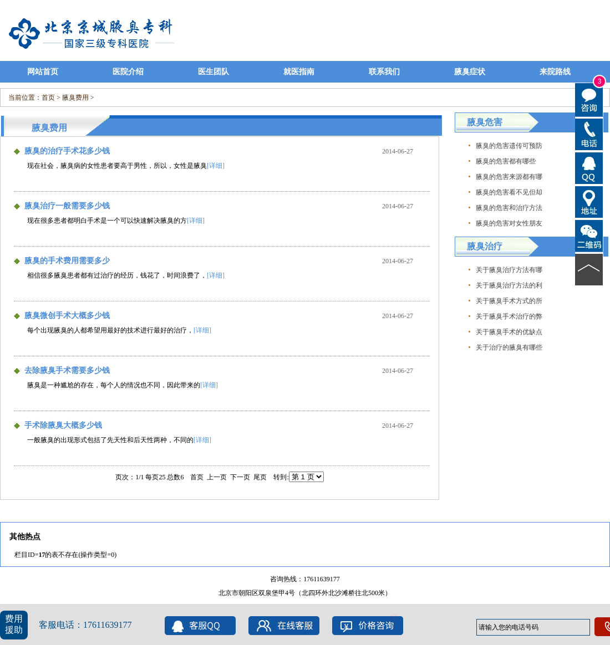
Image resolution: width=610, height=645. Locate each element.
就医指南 (298, 72)
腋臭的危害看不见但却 (509, 192)
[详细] (216, 166)
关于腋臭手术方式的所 (509, 301)
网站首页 (42, 72)
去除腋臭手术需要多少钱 (67, 370)
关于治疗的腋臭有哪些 (509, 347)
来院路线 (555, 72)
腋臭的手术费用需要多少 (67, 261)
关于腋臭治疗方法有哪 (509, 270)
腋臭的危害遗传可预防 (509, 146)
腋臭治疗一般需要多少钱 (67, 206)
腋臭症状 (469, 72)
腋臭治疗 (484, 246)
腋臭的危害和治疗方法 (509, 208)
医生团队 (213, 72)
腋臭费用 (75, 97)
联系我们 (384, 72)
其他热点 (24, 537)
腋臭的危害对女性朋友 (509, 223)
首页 (48, 97)
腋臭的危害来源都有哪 (509, 177)
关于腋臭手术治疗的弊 (509, 316)
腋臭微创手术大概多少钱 (67, 315)
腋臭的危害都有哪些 (506, 161)
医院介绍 (128, 72)
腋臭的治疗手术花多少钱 (67, 151)
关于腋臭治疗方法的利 (509, 285)
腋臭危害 (484, 122)
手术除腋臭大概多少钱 (63, 425)
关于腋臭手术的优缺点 (509, 332)
